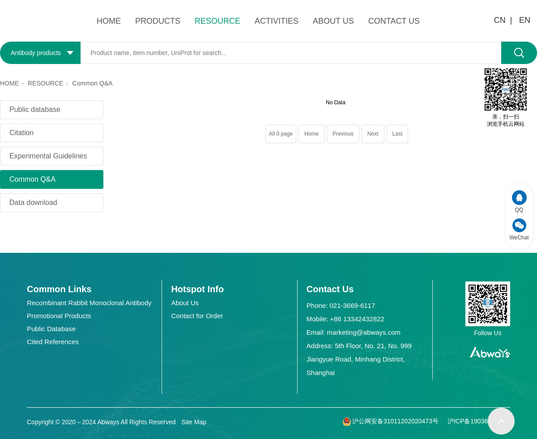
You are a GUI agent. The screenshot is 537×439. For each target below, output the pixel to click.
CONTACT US (394, 21)
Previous (343, 134)
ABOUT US (333, 21)
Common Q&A (92, 83)
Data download (33, 202)
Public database (34, 109)
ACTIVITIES (276, 21)
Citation (21, 132)
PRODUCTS (157, 21)
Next (373, 134)
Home (311, 134)
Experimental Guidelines (48, 156)
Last (397, 134)
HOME (109, 21)
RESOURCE (217, 21)
